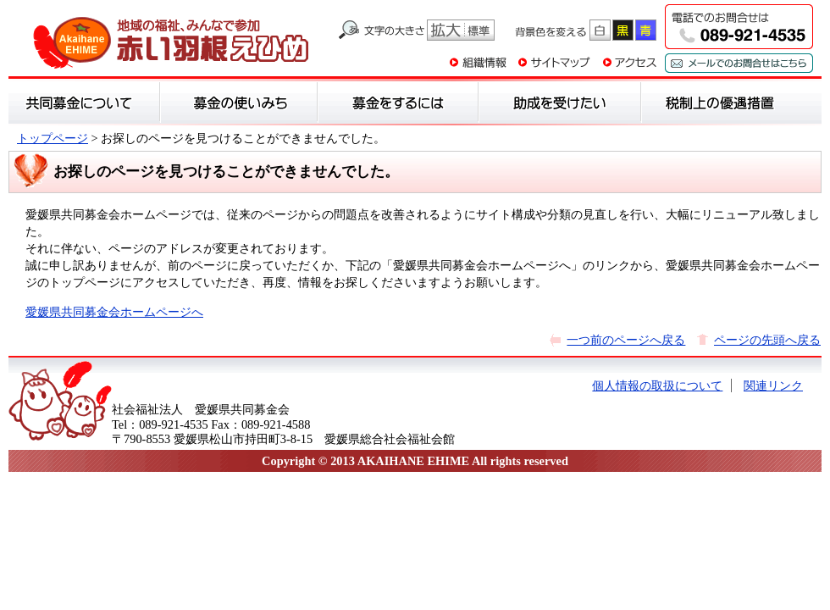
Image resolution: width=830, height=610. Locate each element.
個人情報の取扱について (657, 385)
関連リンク (773, 385)
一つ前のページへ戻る (626, 340)
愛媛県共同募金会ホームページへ (114, 312)
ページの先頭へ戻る (767, 340)
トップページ (52, 138)
